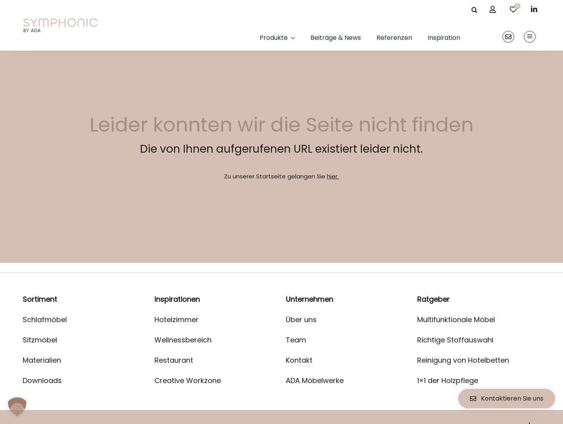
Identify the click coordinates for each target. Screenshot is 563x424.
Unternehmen (309, 299)
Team (296, 340)
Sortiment (40, 299)
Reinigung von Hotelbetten (463, 360)
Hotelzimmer (176, 319)
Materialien (42, 360)
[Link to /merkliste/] (513, 9)
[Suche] (474, 10)
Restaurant (173, 360)
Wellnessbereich (183, 340)
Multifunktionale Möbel (456, 319)
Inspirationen (177, 299)
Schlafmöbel (45, 319)
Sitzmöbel (40, 340)
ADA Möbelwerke (315, 380)
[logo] (60, 21)
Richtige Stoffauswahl (455, 340)
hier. (333, 176)
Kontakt (299, 360)
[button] (17, 407)
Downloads (42, 380)
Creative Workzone (187, 380)
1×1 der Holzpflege (447, 380)
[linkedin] (534, 9)
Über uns (301, 319)
